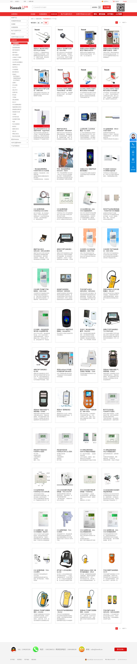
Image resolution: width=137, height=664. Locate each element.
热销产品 (14, 17)
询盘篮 (117, 1)
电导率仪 (14, 67)
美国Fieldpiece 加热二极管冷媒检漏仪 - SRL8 (88, 571)
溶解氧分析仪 (16, 64)
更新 (46, 22)
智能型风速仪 (17, 78)
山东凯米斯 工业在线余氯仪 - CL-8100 (87, 129)
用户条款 (26, 659)
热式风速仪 (16, 76)
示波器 (14, 114)
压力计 (14, 87)
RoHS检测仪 (16, 124)
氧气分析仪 (16, 45)
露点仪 (14, 131)
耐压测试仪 (15, 72)
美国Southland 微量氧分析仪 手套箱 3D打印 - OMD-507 (88, 50)
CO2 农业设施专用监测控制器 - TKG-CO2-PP (64, 490)
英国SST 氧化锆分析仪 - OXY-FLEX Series (41, 49)
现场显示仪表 (16, 112)
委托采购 (102, 14)
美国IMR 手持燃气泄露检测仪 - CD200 (88, 611)
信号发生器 (15, 116)
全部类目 (14, 14)
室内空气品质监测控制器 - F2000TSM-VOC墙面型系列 (111, 210)
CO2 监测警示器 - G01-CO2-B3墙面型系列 (111, 531)
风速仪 (14, 74)
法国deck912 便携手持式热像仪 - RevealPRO (65, 330)
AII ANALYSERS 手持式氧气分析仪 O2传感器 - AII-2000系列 (88, 90)
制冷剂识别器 (16, 136)
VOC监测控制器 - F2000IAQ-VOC (62, 210)
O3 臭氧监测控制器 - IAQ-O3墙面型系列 (110, 450)
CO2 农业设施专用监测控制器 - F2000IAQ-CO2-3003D (87, 491)
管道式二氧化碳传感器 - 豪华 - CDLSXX (88, 330)
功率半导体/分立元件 (83, 14)
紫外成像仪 (15, 55)
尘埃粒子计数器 (16, 57)
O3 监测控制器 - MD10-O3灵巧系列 (111, 129)
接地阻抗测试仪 (16, 109)
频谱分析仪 (15, 129)
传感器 (33, 14)
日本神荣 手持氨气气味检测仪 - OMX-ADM (41, 290)
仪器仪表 (54, 14)
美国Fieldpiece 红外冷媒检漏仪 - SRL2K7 (111, 290)
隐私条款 (33, 659)
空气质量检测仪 (16, 104)
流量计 (14, 82)
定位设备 (14, 85)
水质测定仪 (15, 59)
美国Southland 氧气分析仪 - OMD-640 (41, 89)
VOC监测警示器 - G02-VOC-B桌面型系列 (87, 210)
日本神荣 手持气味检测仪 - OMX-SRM (110, 250)
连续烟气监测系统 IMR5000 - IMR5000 (63, 290)
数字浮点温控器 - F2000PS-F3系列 (108, 410)
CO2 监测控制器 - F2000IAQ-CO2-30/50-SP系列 (41, 210)
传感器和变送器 (16, 21)
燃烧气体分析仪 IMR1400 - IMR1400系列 (42, 250)
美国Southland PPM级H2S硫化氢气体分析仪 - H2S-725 (64, 371)
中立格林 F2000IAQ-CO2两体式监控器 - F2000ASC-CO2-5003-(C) (110, 171)
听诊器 (14, 95)
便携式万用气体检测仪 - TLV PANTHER (111, 330)
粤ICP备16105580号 (110, 659)
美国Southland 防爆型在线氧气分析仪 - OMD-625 (111, 50)
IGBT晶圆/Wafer (16, 142)
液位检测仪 (15, 99)
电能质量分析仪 (16, 107)
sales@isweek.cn (96, 649)
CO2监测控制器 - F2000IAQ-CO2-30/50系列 (41, 491)
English (125, 1)
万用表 (14, 97)
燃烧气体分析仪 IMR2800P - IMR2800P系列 (64, 130)
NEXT (124, 22)
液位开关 (14, 90)
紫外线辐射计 (16, 50)
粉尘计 (14, 102)
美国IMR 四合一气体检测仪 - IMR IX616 (88, 410)
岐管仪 (14, 126)
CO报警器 (15, 69)
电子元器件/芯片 (66, 14)
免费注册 (31, 1)
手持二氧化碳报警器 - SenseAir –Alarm (64, 170)
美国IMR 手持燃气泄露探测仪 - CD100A (42, 611)
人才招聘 (119, 14)
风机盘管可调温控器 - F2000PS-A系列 (41, 450)
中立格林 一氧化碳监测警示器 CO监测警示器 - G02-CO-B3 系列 (41, 331)
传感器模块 (43, 14)
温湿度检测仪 (16, 47)
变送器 (13, 33)
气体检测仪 (15, 43)
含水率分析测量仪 (17, 62)
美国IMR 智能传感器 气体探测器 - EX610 (110, 370)
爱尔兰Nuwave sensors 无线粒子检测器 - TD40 (87, 370)
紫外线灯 (14, 52)
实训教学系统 (16, 119)
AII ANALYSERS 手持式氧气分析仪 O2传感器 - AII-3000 (111, 90)
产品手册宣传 (15, 146)
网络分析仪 (15, 133)
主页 (11, 1)
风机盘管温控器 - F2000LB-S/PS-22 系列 (64, 450)
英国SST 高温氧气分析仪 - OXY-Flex (64, 49)
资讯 (95, 14)
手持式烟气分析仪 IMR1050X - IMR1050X (87, 290)
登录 (25, 1)
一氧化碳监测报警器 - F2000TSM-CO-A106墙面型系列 (41, 170)
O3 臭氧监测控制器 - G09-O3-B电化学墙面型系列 (87, 451)
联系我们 (19, 659)
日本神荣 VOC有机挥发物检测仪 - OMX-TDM (87, 250)
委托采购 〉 (121, 649)
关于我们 (110, 14)
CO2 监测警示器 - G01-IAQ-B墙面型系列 (87, 531)
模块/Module (15, 139)
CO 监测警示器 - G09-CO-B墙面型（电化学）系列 (41, 531)
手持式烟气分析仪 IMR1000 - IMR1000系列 (111, 611)
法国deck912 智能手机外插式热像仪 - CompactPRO (88, 170)
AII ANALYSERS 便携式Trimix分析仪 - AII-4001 (64, 89)
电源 (13, 121)
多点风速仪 (16, 80)
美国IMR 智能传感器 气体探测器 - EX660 (41, 410)
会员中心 (106, 1)
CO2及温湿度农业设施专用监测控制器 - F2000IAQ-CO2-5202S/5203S (111, 492)
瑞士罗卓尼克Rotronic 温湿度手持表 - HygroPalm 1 (42, 130)
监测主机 (14, 92)
